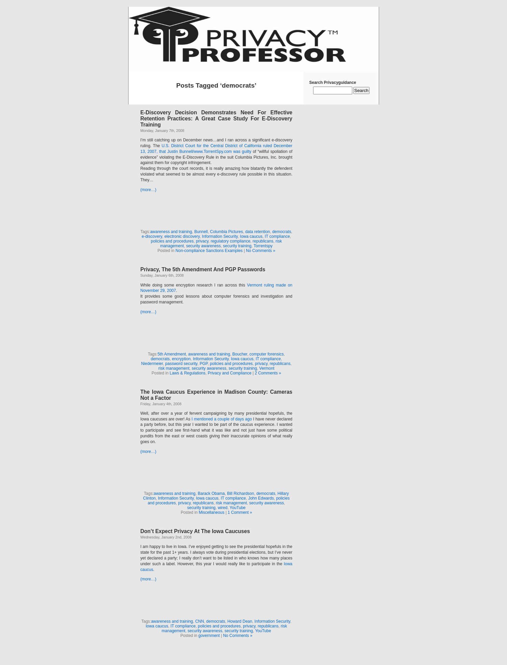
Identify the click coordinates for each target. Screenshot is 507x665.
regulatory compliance (230, 241)
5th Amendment (171, 354)
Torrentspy (263, 246)
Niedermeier (152, 363)
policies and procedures (172, 241)
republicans (263, 241)
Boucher (239, 354)
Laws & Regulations (187, 373)
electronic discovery (182, 236)
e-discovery (152, 236)
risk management (173, 368)
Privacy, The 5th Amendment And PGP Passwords (203, 269)
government (209, 635)
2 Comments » (268, 373)
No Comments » (260, 250)
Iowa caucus (251, 236)
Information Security (220, 236)
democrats (281, 231)
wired (223, 507)
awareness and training (171, 231)
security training (237, 246)
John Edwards (261, 498)
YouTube (238, 507)
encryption (181, 359)
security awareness (203, 246)
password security (181, 363)
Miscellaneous (211, 512)
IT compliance (277, 236)
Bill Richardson (240, 493)
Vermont (267, 368)
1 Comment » (240, 512)
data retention (257, 231)
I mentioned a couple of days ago (222, 419)
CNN (199, 621)
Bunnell (201, 231)
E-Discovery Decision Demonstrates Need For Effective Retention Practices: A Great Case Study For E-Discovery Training (217, 119)
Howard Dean (239, 621)
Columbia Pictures (226, 231)
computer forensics (267, 354)
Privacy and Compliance (229, 373)
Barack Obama (211, 493)
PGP (204, 363)
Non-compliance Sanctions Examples (209, 250)
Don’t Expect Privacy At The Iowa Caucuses (195, 531)
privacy (202, 241)
